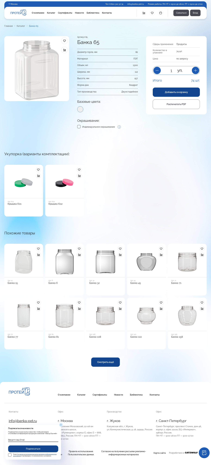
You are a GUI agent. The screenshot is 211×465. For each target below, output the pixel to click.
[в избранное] (64, 40)
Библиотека (93, 13)
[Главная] (19, 392)
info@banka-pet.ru (135, 4)
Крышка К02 (55, 204)
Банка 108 (95, 337)
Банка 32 (94, 283)
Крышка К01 (14, 204)
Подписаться (33, 448)
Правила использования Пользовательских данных (81, 453)
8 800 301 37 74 (116, 4)
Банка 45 (135, 283)
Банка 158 (177, 337)
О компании (38, 13)
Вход (195, 13)
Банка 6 (53, 283)
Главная (8, 26)
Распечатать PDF (176, 104)
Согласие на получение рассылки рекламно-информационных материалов (123, 453)
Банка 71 (176, 283)
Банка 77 (13, 337)
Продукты (181, 44)
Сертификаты (65, 13)
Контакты (107, 13)
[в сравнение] (64, 50)
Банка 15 (13, 283)
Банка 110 (136, 337)
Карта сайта (160, 453)
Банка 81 (53, 337)
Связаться (181, 13)
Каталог (51, 13)
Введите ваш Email (16, 440)
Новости (79, 13)
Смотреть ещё (105, 362)
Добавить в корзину (176, 92)
